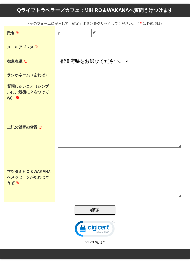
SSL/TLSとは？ (95, 242)
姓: (60, 33)
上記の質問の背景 (24, 127)
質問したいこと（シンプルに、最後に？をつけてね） (28, 92)
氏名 (13, 33)
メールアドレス (23, 47)
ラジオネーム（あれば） (28, 75)
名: (95, 33)
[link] (95, 229)
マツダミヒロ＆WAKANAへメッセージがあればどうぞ (29, 177)
